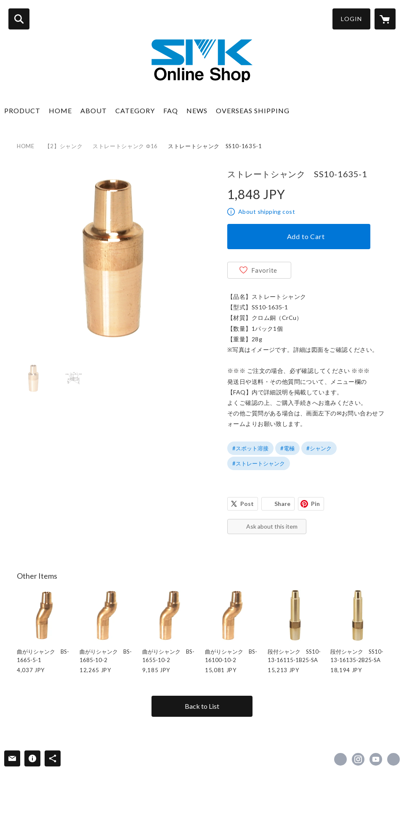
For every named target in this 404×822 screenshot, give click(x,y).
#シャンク (319, 448)
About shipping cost (266, 211)
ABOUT (93, 110)
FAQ (170, 110)
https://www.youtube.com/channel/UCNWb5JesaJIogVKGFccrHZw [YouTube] (375, 759)
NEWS (196, 110)
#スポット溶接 (250, 448)
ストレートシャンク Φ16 (125, 146)
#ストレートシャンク (258, 463)
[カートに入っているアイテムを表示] (385, 18)
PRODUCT (22, 110)
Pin (315, 503)
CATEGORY (135, 110)
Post (247, 503)
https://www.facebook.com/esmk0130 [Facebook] (340, 759)
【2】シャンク (64, 146)
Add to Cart (306, 236)
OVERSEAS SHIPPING (253, 110)
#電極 (287, 448)
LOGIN (351, 18)
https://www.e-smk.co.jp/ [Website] (393, 759)
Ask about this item (272, 526)
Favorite (264, 270)
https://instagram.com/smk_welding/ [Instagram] (358, 759)
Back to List (202, 706)
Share (282, 503)
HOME (60, 110)
